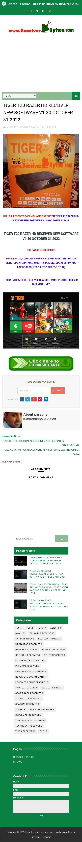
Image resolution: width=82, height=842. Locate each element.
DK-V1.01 (20, 633)
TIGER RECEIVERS (48, 127)
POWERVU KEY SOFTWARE (30, 660)
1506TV (42, 628)
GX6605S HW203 (24, 639)
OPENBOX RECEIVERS (27, 655)
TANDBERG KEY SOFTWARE (30, 720)
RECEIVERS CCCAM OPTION (30, 677)
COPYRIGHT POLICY (23, 757)
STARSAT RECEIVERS (27, 704)
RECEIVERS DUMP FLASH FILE (32, 682)
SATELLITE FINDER (52, 688)
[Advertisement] (41, 64)
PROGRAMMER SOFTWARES (30, 671)
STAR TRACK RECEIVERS (29, 693)
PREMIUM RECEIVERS (27, 666)
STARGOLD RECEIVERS (28, 699)
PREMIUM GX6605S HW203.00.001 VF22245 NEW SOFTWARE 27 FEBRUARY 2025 (47, 574)
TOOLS (43, 731)
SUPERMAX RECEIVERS (28, 715)
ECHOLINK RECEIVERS (42, 633)
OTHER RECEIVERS (54, 655)
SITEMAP (18, 762)
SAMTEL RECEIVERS (26, 688)
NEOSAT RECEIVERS (26, 650)
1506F (18, 628)
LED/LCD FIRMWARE (49, 639)
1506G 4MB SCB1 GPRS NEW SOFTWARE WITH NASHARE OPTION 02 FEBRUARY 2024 (46, 560)
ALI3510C (55, 628)
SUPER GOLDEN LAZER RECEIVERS (34, 709)
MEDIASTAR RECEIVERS (28, 644)
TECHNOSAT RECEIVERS (28, 726)
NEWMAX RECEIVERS (53, 650)
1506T (29, 628)
